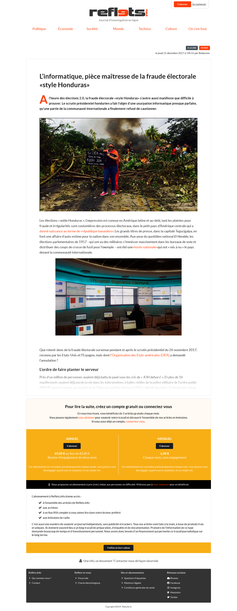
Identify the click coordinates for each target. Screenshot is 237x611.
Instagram (173, 587)
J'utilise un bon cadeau (118, 547)
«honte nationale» (145, 247)
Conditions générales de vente (138, 587)
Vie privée (81, 578)
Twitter (172, 597)
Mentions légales (131, 582)
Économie (65, 29)
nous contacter (161, 484)
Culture (171, 29)
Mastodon (174, 592)
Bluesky (172, 578)
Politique (39, 29)
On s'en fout (197, 29)
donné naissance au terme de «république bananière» (76, 231)
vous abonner (86, 417)
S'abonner (182, 4)
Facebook (173, 582)
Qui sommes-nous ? (40, 578)
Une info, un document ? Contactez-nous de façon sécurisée (118, 561)
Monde (118, 29)
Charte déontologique (87, 582)
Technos (145, 29)
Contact (34, 582)
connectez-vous (135, 421)
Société (92, 29)
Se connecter (199, 4)
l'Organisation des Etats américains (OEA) (139, 355)
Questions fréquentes (133, 578)
